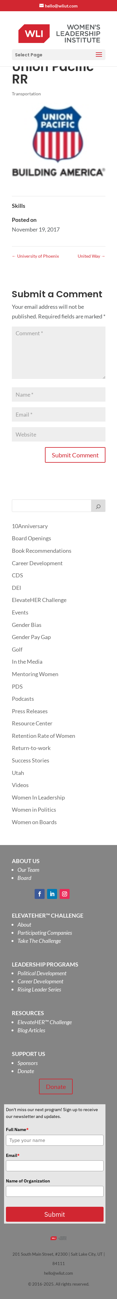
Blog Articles (31, 1030)
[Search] (98, 505)
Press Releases (30, 711)
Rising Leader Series (39, 989)
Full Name (17, 1129)
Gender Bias (26, 624)
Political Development (41, 973)
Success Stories (30, 760)
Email (13, 1155)
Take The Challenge (39, 940)
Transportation (26, 93)
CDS (17, 575)
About (24, 924)
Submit (54, 1214)
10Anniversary (30, 526)
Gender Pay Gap (31, 636)
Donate (25, 1070)
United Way (91, 256)
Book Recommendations (41, 550)
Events (20, 612)
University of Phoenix (35, 256)
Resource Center (32, 723)
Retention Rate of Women (43, 735)
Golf (17, 649)
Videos (20, 784)
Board (24, 877)
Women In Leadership (38, 797)
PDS (17, 686)
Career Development (37, 563)
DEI (16, 587)
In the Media (27, 661)
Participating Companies (44, 932)
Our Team (28, 869)
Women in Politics (34, 809)
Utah (18, 772)
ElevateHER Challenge (39, 599)
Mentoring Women (35, 674)
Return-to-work (31, 747)
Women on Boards (34, 822)
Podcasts (23, 698)
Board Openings (31, 538)
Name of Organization (28, 1181)
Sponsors (27, 1062)
